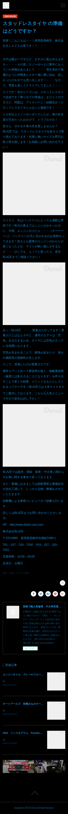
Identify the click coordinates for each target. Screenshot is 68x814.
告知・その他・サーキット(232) (16, 573)
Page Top (34, 794)
